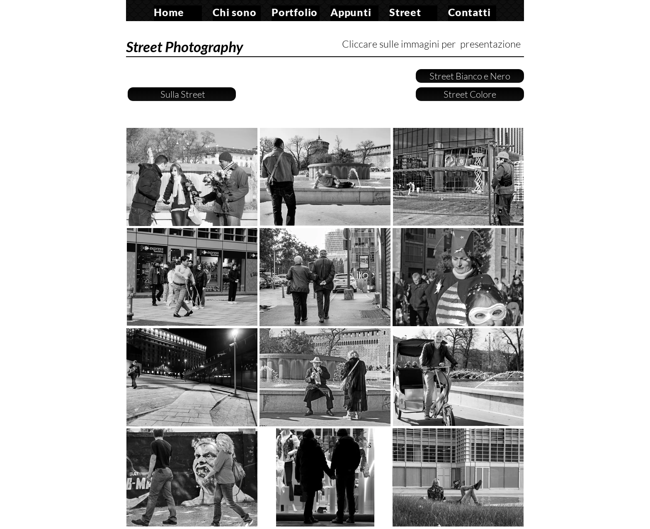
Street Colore (470, 94)
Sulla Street (182, 94)
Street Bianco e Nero (469, 76)
